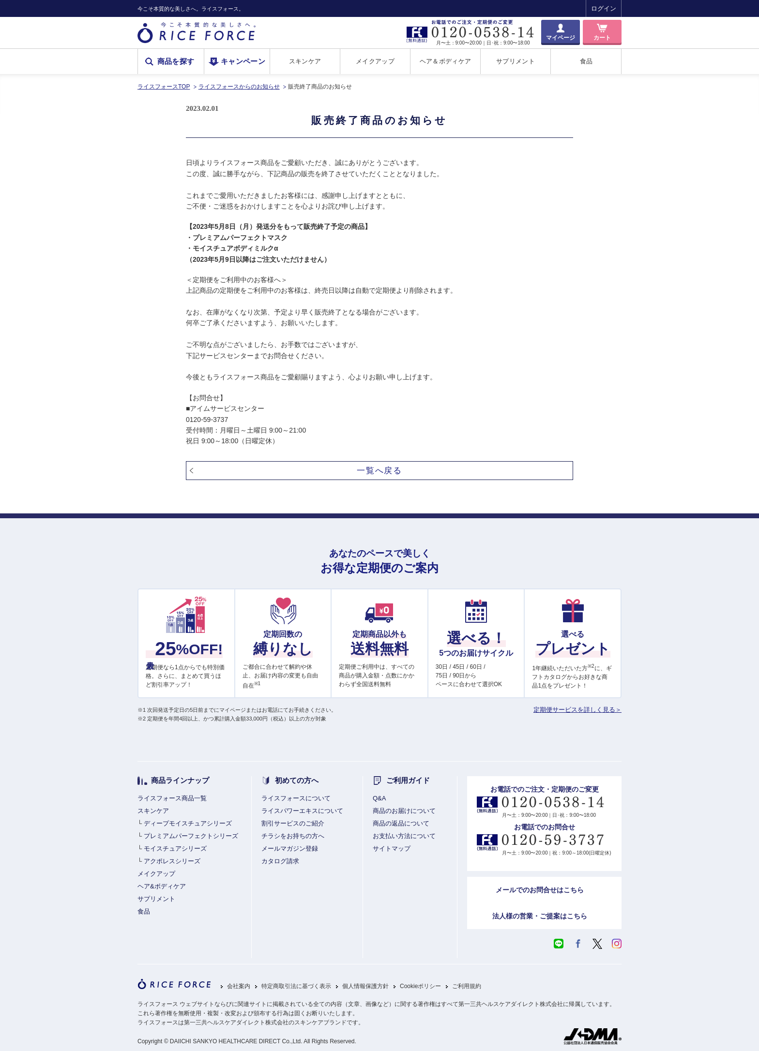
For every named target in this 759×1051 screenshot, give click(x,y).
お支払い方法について (404, 836)
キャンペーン (243, 61)
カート (602, 37)
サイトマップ (391, 848)
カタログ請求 (280, 861)
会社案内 (238, 986)
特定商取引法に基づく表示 (296, 986)
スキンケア (305, 61)
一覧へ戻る (379, 470)
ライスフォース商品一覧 (172, 798)
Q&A (379, 798)
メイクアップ (375, 61)
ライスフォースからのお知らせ (239, 86)
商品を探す (176, 61)
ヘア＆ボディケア (445, 61)
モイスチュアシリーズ (175, 848)
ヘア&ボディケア (161, 886)
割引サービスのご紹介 (292, 823)
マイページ (560, 37)
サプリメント (515, 61)
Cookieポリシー (420, 986)
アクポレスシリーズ (172, 861)
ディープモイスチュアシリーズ (188, 823)
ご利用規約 (466, 986)
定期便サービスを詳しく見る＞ (577, 709)
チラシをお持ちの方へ (292, 836)
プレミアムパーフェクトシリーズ (191, 836)
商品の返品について (401, 823)
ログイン (603, 8)
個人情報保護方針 (365, 986)
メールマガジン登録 (289, 848)
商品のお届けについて (404, 810)
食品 (586, 61)
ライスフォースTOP (163, 86)
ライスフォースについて (296, 798)
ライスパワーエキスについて (302, 810)
